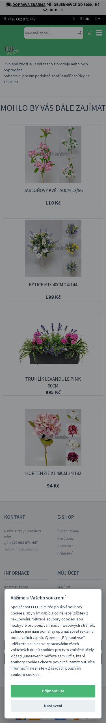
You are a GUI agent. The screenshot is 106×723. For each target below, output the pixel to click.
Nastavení (53, 705)
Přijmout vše (53, 691)
